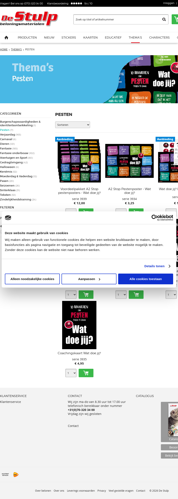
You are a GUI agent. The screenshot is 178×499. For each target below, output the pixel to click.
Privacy (101, 490)
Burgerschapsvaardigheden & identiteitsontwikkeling (20, 123)
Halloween (9, 167)
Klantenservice (10, 402)
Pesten (6, 130)
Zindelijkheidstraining (18, 199)
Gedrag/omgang (14, 162)
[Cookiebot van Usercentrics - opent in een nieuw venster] (154, 218)
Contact (73, 426)
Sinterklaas (10, 190)
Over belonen (43, 490)
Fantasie (9, 148)
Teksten (8, 195)
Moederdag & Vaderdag (18, 176)
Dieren (7, 144)
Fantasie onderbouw (17, 153)
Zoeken (164, 19)
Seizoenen (10, 185)
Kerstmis (8, 171)
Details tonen (154, 266)
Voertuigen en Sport (16, 158)
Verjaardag (10, 134)
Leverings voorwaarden (81, 490)
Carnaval (8, 139)
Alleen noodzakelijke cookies (32, 279)
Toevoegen (86, 294)
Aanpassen (89, 279)
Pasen (7, 181)
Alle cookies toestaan (145, 279)
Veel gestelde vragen (121, 490)
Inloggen (168, 3)
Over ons (59, 490)
